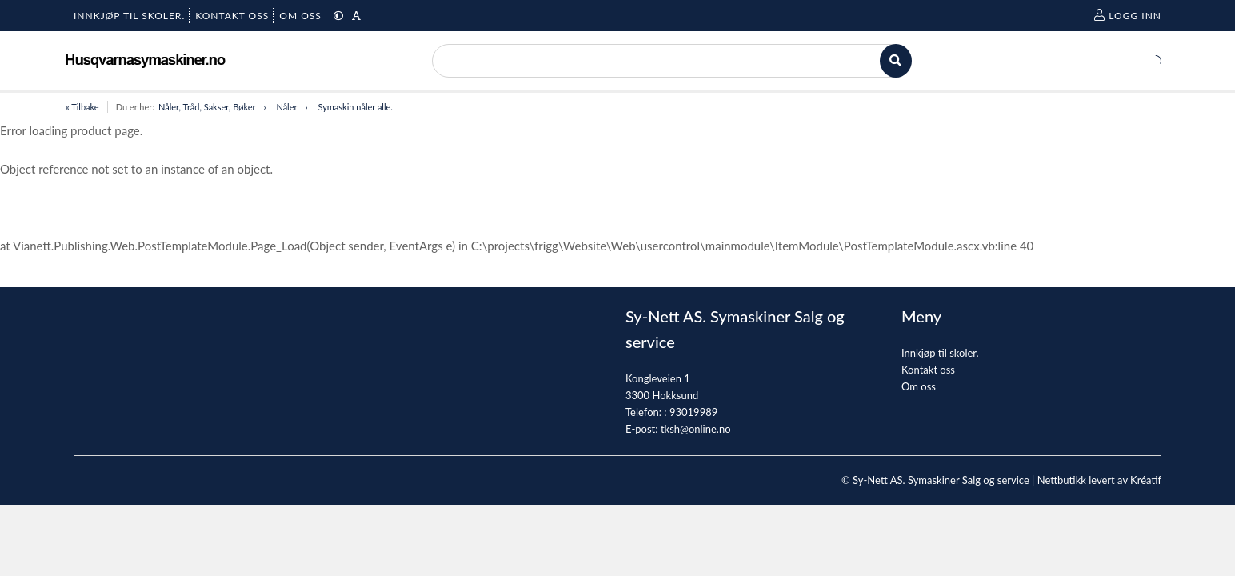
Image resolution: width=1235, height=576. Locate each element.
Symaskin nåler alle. (355, 107)
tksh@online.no (696, 428)
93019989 (693, 412)
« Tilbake (82, 107)
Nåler (286, 107)
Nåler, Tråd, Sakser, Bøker (207, 107)
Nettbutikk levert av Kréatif (1099, 480)
